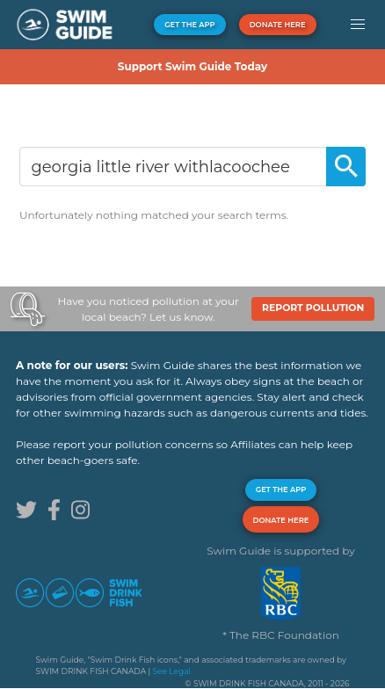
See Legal (172, 671)
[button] (357, 24)
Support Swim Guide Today (192, 66)
